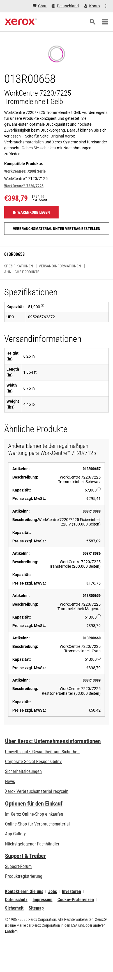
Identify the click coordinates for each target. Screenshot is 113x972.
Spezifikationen (18, 266)
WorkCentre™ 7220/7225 (23, 186)
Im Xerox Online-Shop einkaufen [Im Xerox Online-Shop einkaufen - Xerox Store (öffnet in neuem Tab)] (34, 814)
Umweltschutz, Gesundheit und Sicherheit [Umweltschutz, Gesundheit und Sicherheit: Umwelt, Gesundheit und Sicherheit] (42, 751)
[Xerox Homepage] (21, 22)
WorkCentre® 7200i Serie (25, 171)
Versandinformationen (60, 266)
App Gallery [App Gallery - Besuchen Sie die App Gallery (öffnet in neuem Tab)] (15, 833)
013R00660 (92, 638)
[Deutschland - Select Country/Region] (45, 6)
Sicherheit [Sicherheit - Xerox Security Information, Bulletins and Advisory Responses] (14, 908)
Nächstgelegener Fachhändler (32, 844)
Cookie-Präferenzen (75, 899)
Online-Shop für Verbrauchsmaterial (37, 824)
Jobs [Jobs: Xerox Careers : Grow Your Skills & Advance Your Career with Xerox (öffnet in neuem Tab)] (52, 891)
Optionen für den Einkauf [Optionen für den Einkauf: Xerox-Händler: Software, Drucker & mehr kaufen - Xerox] (34, 803)
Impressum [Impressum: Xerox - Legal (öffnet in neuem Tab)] (42, 899)
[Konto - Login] (72, 6)
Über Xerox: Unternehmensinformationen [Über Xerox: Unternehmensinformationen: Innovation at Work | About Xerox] (53, 741)
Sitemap (36, 908)
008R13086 (92, 553)
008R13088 (92, 511)
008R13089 (92, 680)
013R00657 (92, 468)
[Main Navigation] (105, 22)
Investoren (71, 891)
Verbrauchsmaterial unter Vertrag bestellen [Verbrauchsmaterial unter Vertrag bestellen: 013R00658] (56, 228)
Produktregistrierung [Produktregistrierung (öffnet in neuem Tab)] (23, 876)
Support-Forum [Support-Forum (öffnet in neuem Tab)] (18, 866)
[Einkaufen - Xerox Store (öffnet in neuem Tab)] (96, 6)
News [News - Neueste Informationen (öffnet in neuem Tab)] (10, 781)
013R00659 (92, 595)
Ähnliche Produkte (21, 272)
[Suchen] (92, 22)
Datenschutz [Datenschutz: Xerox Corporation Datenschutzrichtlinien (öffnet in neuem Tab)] (16, 899)
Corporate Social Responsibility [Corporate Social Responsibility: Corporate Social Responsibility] (33, 761)
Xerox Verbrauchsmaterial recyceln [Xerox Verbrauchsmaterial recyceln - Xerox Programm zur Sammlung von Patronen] (36, 791)
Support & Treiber (25, 856)
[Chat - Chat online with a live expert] (20, 6)
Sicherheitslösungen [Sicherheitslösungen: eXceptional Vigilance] (23, 771)
